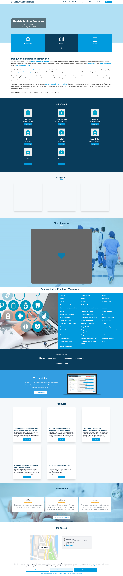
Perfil (64, 2)
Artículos (91, 2)
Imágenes (83, 2)
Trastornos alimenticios (66, 305)
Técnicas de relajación (108, 338)
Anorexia (104, 308)
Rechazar (37, 570)
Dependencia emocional (87, 323)
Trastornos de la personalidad (68, 308)
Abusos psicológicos (66, 346)
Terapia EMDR (85, 327)
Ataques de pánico (107, 311)
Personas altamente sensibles (110, 330)
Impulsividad (105, 298)
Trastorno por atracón (87, 311)
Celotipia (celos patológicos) (89, 338)
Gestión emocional (65, 320)
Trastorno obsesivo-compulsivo (90, 305)
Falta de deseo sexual (87, 320)
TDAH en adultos (85, 295)
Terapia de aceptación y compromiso (87, 331)
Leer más (28, 124)
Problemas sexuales (65, 327)
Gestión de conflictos (66, 341)
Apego (103, 341)
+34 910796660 (70, 545)
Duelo (103, 314)
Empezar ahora (40, 392)
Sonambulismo (64, 330)
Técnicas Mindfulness (87, 314)
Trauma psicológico (107, 327)
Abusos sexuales (106, 320)
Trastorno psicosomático (67, 314)
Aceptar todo (85, 570)
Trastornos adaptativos (66, 335)
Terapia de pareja (106, 302)
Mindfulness (91, 63)
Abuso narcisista (64, 338)
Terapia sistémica (86, 335)
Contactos (99, 2)
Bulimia (62, 311)
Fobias (62, 302)
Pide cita (108, 2)
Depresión (104, 305)
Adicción (104, 323)
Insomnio (83, 302)
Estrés (62, 298)
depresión (38, 70)
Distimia (83, 298)
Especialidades (73, 2)
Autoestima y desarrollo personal (90, 308)
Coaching (104, 295)
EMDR (16, 65)
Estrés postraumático (108, 317)
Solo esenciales (61, 570)
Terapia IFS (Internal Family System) (88, 342)
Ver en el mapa (44, 547)
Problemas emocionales (108, 335)
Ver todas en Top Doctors (61, 517)
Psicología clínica (65, 317)
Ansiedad (62, 295)
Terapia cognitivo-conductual (89, 317)
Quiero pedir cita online (61, 363)
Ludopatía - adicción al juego (68, 323)
